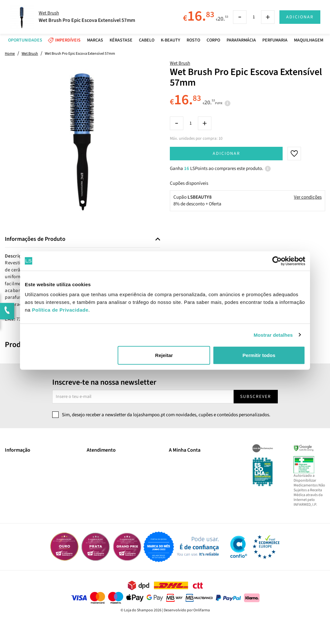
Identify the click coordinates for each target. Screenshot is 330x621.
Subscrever (255, 396)
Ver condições (308, 197)
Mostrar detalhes (273, 334)
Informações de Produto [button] (35, 239)
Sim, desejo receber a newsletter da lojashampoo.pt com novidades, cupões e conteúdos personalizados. (166, 414)
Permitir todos (259, 355)
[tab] (82, 239)
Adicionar (226, 153)
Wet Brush (180, 63)
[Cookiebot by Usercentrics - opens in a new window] (277, 261)
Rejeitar (164, 355)
